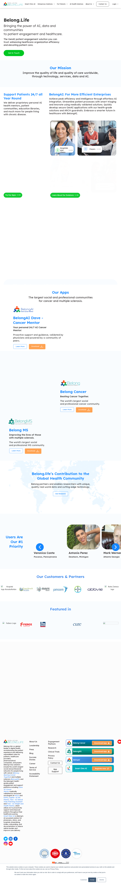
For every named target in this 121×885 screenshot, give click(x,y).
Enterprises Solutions (46, 4)
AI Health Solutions (76, 4)
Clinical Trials (53, 840)
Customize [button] (83, 880)
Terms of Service (33, 856)
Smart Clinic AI (30, 4)
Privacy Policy (51, 845)
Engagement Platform (53, 830)
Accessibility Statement (34, 863)
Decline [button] (101, 880)
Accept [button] (92, 880)
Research (52, 836)
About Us (90, 4)
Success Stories (32, 846)
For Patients (62, 4)
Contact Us (55, 851)
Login (115, 4)
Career (32, 851)
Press (31, 837)
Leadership (34, 833)
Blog (31, 841)
